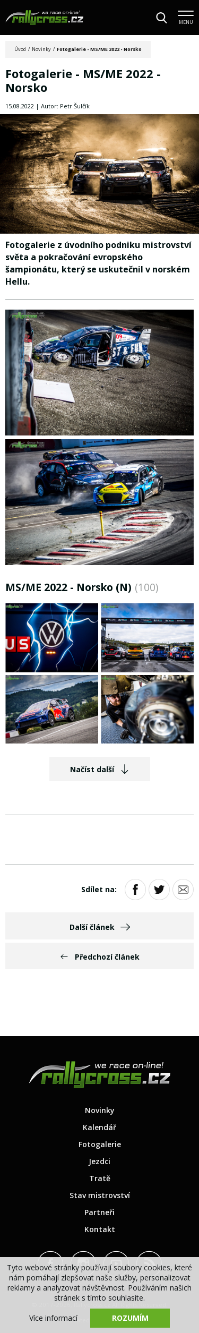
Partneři (99, 1212)
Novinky (41, 49)
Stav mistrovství (100, 1195)
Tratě (99, 1178)
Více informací (53, 1318)
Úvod (20, 49)
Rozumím (130, 1318)
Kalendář (99, 1127)
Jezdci (99, 1161)
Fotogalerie (100, 1144)
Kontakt (99, 1229)
